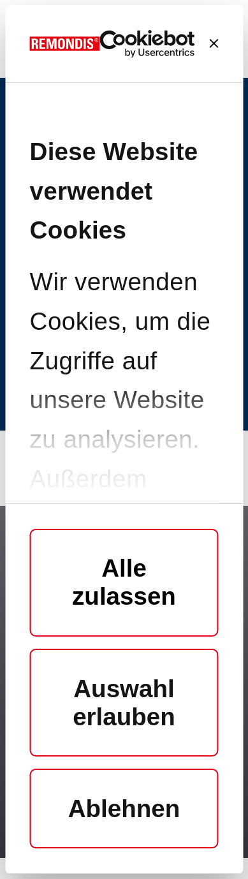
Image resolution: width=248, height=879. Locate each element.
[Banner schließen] (213, 43)
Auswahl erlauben (124, 702)
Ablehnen (124, 808)
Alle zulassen (124, 582)
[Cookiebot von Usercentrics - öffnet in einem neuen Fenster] (147, 44)
